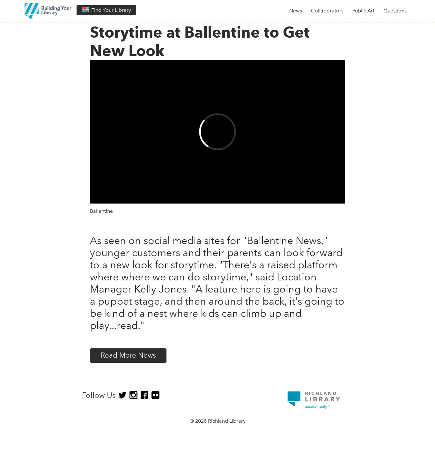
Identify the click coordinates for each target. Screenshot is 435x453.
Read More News (128, 355)
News (295, 11)
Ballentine (101, 211)
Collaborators (327, 11)
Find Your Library (106, 10)
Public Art (363, 11)
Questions (395, 11)
